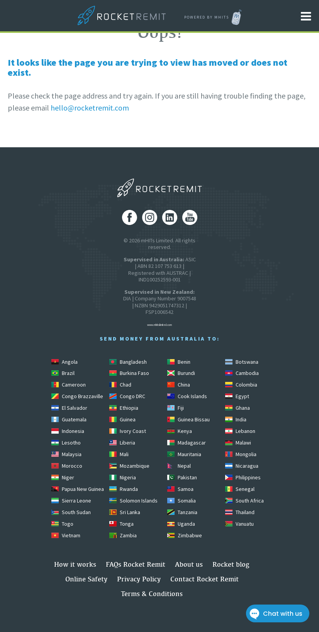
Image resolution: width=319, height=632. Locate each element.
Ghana (237, 407)
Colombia (241, 384)
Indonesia (67, 431)
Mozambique (129, 465)
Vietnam (65, 535)
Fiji (175, 407)
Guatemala (69, 419)
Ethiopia (123, 407)
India (235, 419)
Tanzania (182, 512)
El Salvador (69, 407)
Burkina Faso (129, 373)
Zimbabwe (184, 535)
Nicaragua (241, 465)
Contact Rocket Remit (204, 579)
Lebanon (240, 431)
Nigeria (122, 477)
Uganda (181, 523)
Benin (178, 361)
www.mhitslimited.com (159, 325)
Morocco (66, 465)
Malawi (238, 442)
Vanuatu (239, 523)
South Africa (244, 500)
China (178, 384)
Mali (119, 454)
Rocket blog (230, 564)
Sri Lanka (124, 512)
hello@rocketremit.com (90, 107)
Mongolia (240, 454)
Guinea (122, 419)
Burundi (181, 373)
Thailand (240, 512)
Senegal (240, 488)
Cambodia (242, 373)
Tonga (121, 523)
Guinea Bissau (188, 419)
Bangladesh (128, 361)
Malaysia (66, 454)
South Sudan (71, 512)
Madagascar (186, 442)
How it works (75, 564)
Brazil (63, 373)
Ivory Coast (127, 431)
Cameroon (68, 384)
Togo (62, 523)
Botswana (241, 361)
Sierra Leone (71, 500)
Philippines (243, 477)
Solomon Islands (133, 500)
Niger (62, 477)
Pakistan (182, 477)
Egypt (237, 396)
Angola (64, 361)
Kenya (179, 431)
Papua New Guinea (77, 488)
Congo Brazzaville (77, 396)
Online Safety (86, 579)
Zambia (123, 535)
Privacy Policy (139, 579)
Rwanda (123, 488)
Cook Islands (187, 396)
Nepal (179, 465)
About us (189, 564)
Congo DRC (127, 396)
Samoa (180, 488)
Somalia (181, 500)
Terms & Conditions (152, 593)
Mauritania (184, 454)
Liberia (122, 442)
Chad (120, 384)
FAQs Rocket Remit (135, 564)
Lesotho (66, 442)
